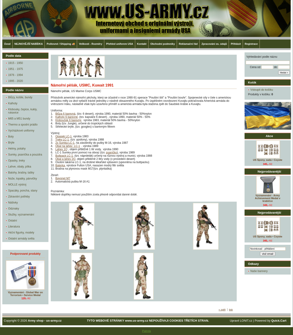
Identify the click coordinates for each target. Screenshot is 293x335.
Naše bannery (259, 271)
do (275, 67)
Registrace (251, 43)
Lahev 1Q (61, 149)
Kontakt (141, 43)
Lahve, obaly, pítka (19, 166)
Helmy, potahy (17, 148)
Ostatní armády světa (21, 238)
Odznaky (13, 208)
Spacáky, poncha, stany (22, 190)
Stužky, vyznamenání (21, 214)
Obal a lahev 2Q (65, 159)
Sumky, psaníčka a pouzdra (25, 154)
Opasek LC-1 (63, 136)
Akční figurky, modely (21, 232)
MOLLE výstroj (17, 184)
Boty (11, 136)
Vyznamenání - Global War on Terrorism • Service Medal (25, 293)
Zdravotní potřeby (19, 196)
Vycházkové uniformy (21, 130)
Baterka (60, 165)
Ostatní (12, 220)
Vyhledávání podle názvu (261, 56)
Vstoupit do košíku (261, 89)
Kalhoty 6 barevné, (66, 117)
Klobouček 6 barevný (68, 120)
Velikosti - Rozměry (90, 43)
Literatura (14, 226)
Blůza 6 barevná (65, 113)
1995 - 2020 (15, 81)
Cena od (255, 67)
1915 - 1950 (15, 63)
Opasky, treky (16, 160)
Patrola (146, 331)
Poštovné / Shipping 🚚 (61, 43)
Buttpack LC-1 (64, 155)
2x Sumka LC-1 (65, 142)
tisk (231, 309)
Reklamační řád (188, 43)
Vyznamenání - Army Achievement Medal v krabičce (267, 198)
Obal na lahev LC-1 (67, 146)
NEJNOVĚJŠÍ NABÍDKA (29, 43)
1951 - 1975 (15, 69)
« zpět (222, 309)
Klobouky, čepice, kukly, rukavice (22, 111)
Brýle (11, 142)
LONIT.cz (246, 320)
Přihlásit (236, 43)
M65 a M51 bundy (19, 118)
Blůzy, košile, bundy (20, 97)
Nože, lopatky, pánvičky (22, 178)
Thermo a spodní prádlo (22, 124)
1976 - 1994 (15, 75)
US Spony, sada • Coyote (267, 160)
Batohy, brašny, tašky (21, 172)
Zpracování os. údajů (214, 43)
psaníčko (111, 152)
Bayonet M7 (62, 178)
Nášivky (13, 202)
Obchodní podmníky (162, 43)
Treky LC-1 (62, 139)
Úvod (7, 43)
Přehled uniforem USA (17, 36)
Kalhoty (12, 103)
